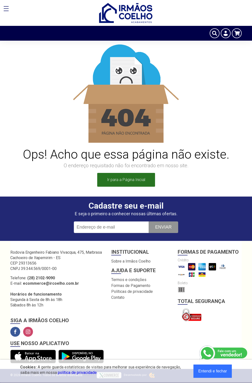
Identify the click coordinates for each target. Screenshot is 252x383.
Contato (118, 297)
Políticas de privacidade (132, 291)
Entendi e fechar (212, 371)
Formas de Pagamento (130, 285)
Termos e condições (128, 279)
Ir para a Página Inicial (126, 179)
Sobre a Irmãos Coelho (131, 261)
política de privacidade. (77, 372)
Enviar (163, 227)
